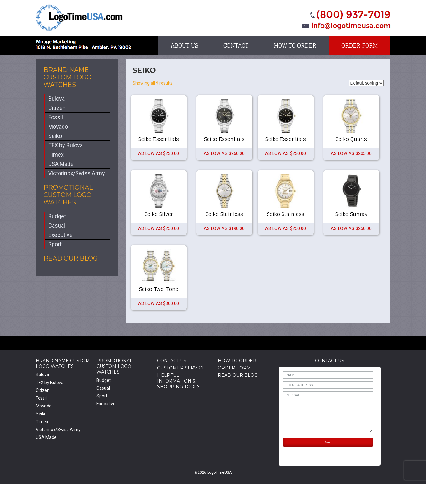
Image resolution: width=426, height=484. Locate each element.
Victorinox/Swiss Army (76, 173)
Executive (60, 235)
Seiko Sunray (351, 214)
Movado (58, 126)
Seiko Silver (159, 214)
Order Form (359, 45)
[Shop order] (366, 83)
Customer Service (181, 368)
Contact (236, 45)
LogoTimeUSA (79, 17)
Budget (57, 216)
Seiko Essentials (158, 139)
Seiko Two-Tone (158, 289)
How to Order (295, 45)
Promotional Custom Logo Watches (68, 195)
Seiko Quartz (351, 139)
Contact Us (171, 361)
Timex (56, 154)
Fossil (55, 117)
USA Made (60, 164)
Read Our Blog (71, 258)
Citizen (57, 108)
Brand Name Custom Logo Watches (67, 77)
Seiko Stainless (224, 214)
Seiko (55, 136)
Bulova (56, 98)
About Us (184, 45)
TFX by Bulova (65, 145)
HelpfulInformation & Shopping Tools (178, 380)
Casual (56, 225)
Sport (55, 244)
